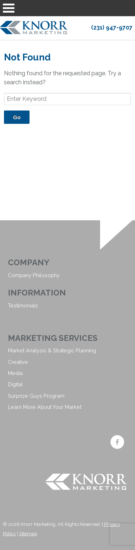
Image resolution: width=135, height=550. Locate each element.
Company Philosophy (34, 275)
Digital (15, 384)
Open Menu (8, 8)
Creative (18, 362)
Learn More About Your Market (44, 407)
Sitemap (28, 533)
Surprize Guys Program (36, 396)
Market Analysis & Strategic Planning (52, 350)
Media (15, 373)
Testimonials (23, 305)
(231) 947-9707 (111, 27)
